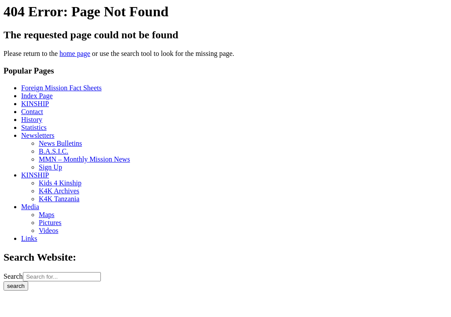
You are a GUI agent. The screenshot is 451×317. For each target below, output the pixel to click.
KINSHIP (35, 103)
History (31, 119)
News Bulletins (60, 143)
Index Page (37, 96)
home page (74, 53)
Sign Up (50, 167)
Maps (47, 214)
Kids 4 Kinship (60, 183)
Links (29, 238)
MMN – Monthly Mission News (84, 159)
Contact (32, 111)
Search (13, 276)
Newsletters (38, 135)
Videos (48, 230)
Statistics (34, 127)
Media (30, 206)
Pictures (50, 222)
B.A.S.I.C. (53, 151)
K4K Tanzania (59, 199)
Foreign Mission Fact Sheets (61, 88)
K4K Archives (59, 191)
